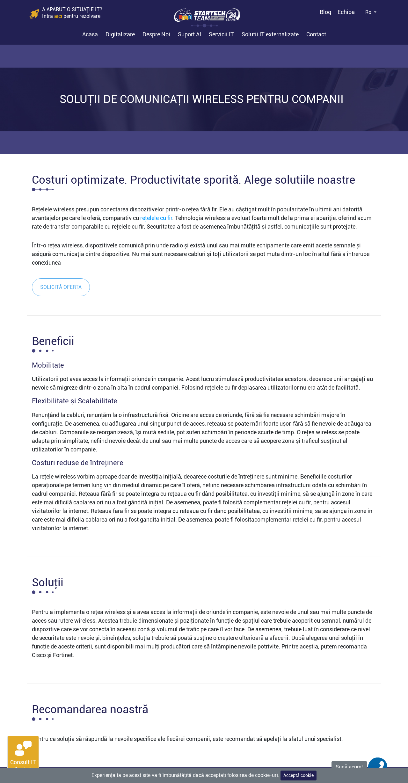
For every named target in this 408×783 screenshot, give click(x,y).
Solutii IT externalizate (270, 34)
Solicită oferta (61, 287)
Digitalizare (120, 34)
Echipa (346, 12)
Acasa (90, 34)
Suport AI (189, 34)
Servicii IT (221, 34)
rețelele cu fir (156, 218)
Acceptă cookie (298, 775)
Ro (369, 12)
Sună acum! (349, 767)
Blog (325, 12)
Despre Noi (156, 34)
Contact (316, 34)
